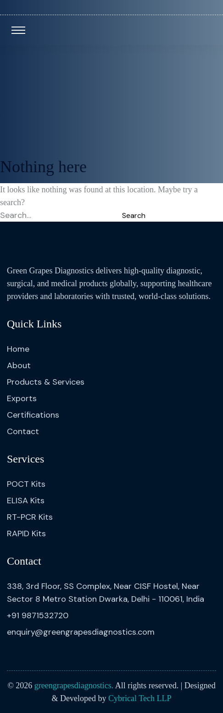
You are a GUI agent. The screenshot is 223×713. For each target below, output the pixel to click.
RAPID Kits (26, 533)
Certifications (33, 414)
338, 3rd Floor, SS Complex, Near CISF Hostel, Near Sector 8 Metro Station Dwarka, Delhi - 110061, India (105, 592)
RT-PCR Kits (30, 517)
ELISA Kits (26, 500)
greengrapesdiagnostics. (73, 685)
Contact (23, 431)
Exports (22, 398)
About (19, 365)
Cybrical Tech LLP (139, 698)
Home (18, 348)
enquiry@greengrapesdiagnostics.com (81, 631)
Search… (15, 215)
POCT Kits (26, 484)
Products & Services (45, 381)
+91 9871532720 (37, 615)
